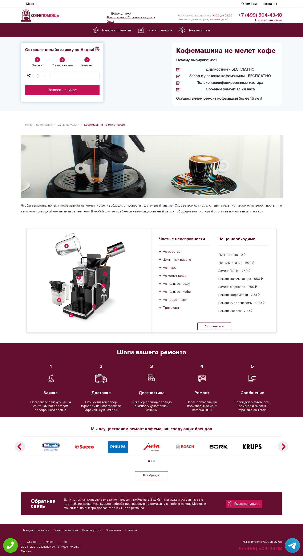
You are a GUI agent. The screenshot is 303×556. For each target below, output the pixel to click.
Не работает (172, 249)
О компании (249, 4)
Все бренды (151, 473)
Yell (62, 542)
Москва (31, 4)
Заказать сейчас (62, 90)
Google (28, 542)
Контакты (270, 4)
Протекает (171, 305)
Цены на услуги (91, 529)
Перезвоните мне (268, 20)
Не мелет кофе (174, 273)
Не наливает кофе (177, 289)
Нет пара (170, 265)
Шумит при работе (177, 257)
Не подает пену (175, 297)
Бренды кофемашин (36, 529)
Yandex (47, 542)
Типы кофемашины (65, 529)
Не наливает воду (176, 281)
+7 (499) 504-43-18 (260, 15)
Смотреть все (214, 324)
